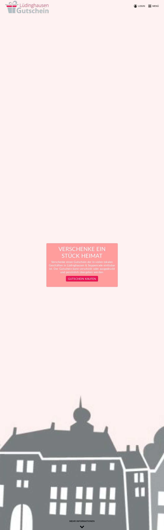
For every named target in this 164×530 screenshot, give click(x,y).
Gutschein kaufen (82, 278)
